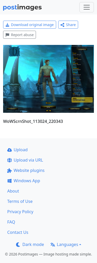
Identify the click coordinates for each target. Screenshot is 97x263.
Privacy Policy (20, 211)
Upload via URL (25, 160)
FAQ (11, 222)
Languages (64, 244)
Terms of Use (20, 201)
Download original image (29, 24)
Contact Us (17, 232)
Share (68, 24)
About (13, 191)
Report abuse (19, 34)
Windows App (23, 181)
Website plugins (25, 170)
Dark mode (30, 244)
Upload (17, 150)
